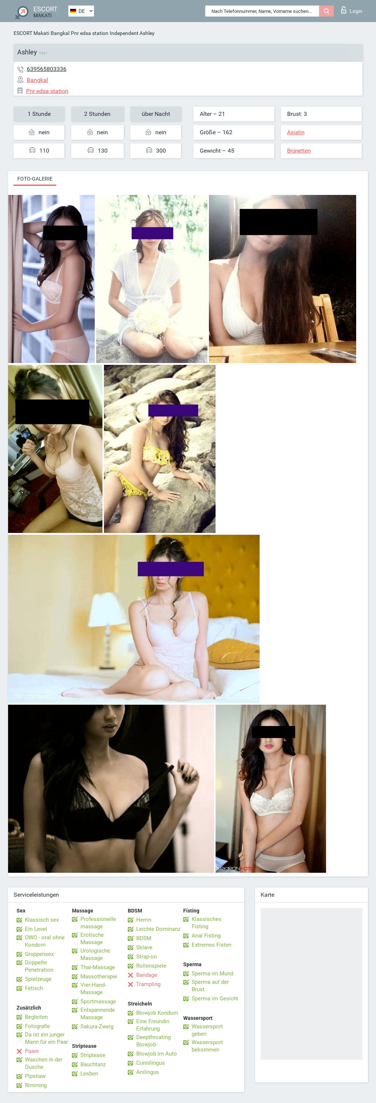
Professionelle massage (98, 923)
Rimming (36, 1085)
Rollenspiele (151, 966)
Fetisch (34, 988)
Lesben (89, 1073)
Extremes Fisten (211, 945)
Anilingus (147, 1072)
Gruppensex (39, 954)
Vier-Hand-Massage (93, 989)
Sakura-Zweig (96, 1026)
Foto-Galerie (35, 179)
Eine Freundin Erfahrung (152, 1025)
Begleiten (36, 1017)
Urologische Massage (95, 954)
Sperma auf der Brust (210, 986)
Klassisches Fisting (206, 923)
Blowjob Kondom (157, 1013)
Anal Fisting (206, 935)
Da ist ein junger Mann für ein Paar (46, 1038)
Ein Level (36, 929)
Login (351, 10)
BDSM (143, 938)
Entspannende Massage (97, 1014)
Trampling (148, 984)
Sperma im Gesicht (215, 998)
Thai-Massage (97, 967)
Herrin (143, 920)
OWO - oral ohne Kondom (45, 941)
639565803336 (46, 68)
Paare (32, 1051)
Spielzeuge (38, 979)
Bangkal (60, 33)
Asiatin (295, 132)
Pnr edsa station (89, 33)
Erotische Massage (92, 939)
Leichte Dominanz (158, 929)
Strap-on (146, 956)
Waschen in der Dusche (43, 1063)
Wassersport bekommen (207, 1046)
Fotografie (37, 1026)
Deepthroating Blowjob (153, 1041)
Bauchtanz (93, 1064)
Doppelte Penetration (39, 966)
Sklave (144, 947)
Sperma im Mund (212, 973)
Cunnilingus (150, 1063)
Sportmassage (98, 1001)
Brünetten (299, 150)
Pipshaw (35, 1076)
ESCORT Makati (31, 33)
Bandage (146, 975)
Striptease (92, 1055)
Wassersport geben (207, 1030)
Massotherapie (98, 976)
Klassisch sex (42, 920)
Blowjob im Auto (156, 1053)
